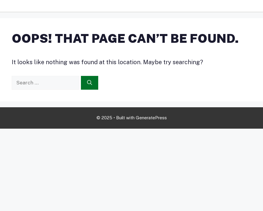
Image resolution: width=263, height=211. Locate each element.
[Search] (89, 83)
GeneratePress (151, 117)
